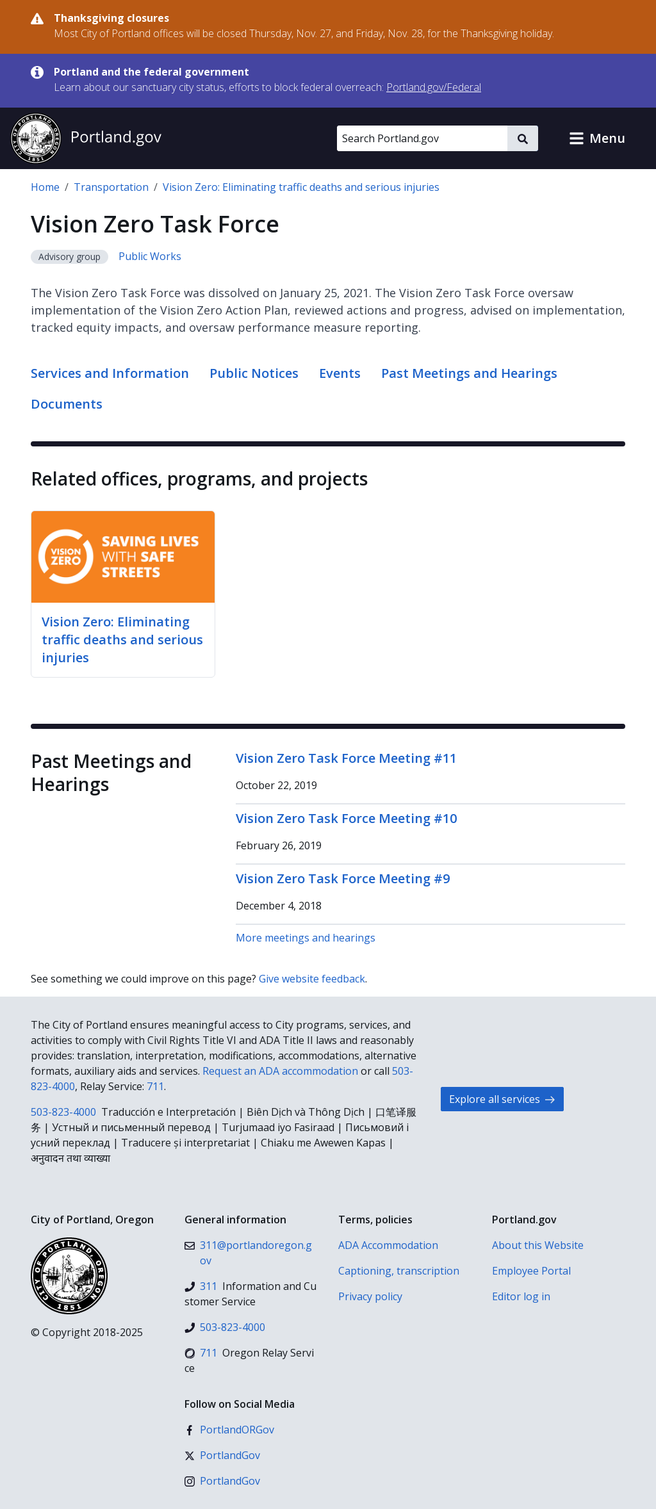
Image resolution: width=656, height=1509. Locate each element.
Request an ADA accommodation (280, 1071)
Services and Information (110, 373)
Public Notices (254, 373)
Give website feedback (312, 979)
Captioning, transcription (398, 1271)
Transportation (111, 187)
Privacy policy (370, 1296)
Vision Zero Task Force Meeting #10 (346, 818)
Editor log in (521, 1296)
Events (340, 373)
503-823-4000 (63, 1112)
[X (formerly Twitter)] (222, 1455)
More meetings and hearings (305, 938)
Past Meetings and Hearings (469, 373)
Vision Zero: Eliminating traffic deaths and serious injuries (301, 187)
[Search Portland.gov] (422, 138)
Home (45, 187)
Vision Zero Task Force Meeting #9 (343, 878)
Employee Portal (531, 1271)
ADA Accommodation (388, 1245)
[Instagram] (222, 1481)
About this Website (538, 1245)
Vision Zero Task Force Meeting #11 (346, 758)
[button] (597, 138)
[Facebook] (229, 1429)
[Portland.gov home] (85, 138)
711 (155, 1086)
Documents (66, 403)
